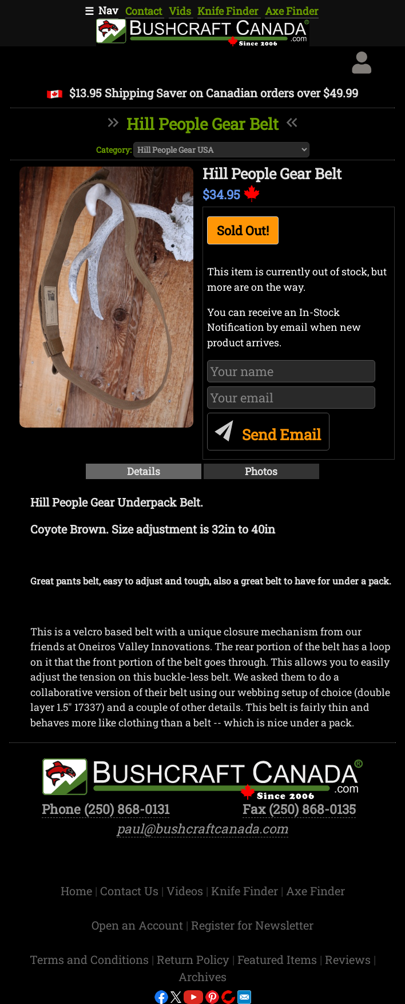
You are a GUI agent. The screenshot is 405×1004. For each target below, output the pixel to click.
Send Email (266, 429)
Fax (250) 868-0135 (299, 808)
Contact (144, 11)
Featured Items (278, 959)
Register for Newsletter (252, 925)
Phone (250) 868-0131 (105, 808)
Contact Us (130, 890)
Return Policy (194, 959)
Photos (261, 471)
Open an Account (137, 925)
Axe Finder (292, 11)
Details (143, 471)
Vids (181, 11)
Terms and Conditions (91, 959)
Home (78, 890)
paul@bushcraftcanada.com (202, 828)
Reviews (349, 959)
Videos (186, 890)
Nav (108, 10)
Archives (202, 976)
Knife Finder (229, 11)
